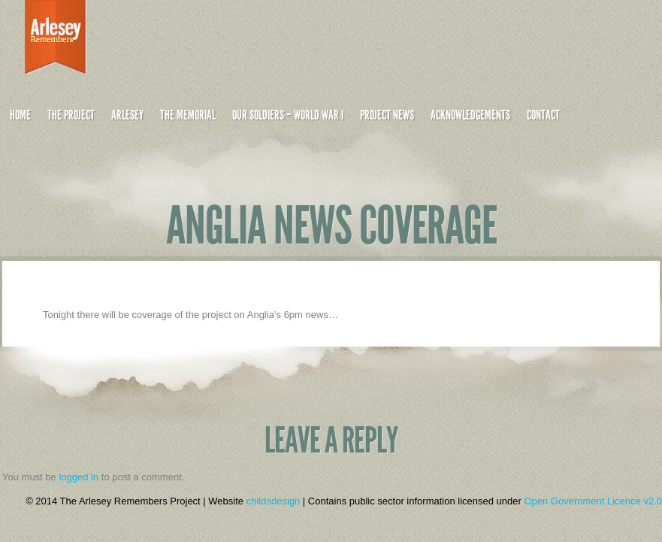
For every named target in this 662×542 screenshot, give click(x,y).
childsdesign (273, 501)
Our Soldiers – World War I (287, 115)
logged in (78, 477)
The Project (71, 115)
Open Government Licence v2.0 (593, 501)
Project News (387, 115)
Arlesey (127, 115)
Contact (543, 115)
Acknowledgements (470, 115)
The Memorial (188, 115)
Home (20, 115)
